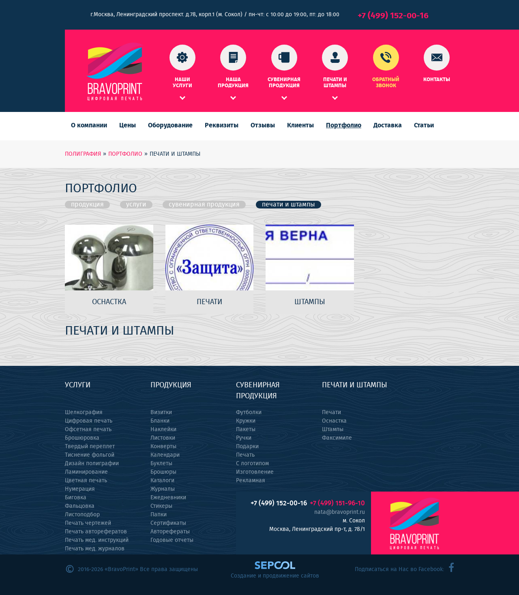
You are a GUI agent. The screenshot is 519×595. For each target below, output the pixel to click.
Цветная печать (86, 480)
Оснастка (334, 421)
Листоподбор (82, 515)
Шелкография (84, 412)
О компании (89, 125)
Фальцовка (79, 506)
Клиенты (300, 125)
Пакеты (245, 429)
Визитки (161, 412)
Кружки (245, 421)
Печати (331, 412)
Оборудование (170, 125)
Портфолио (343, 125)
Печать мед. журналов (94, 549)
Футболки (249, 412)
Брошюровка (82, 438)
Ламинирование (86, 472)
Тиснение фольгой (89, 455)
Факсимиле (337, 438)
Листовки (162, 438)
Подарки (247, 446)
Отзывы (263, 125)
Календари (165, 455)
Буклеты (161, 463)
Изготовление (255, 472)
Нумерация (80, 489)
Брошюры (163, 472)
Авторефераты (170, 532)
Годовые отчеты (171, 540)
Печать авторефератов (96, 532)
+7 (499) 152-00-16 (393, 15)
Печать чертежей (88, 523)
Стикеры (161, 506)
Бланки (159, 421)
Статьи (424, 125)
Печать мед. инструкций (97, 540)
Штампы (332, 429)
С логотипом (252, 463)
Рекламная (250, 480)
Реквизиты (221, 125)
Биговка (75, 497)
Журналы (162, 489)
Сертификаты (168, 523)
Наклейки (163, 429)
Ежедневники (168, 497)
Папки (158, 515)
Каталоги (162, 480)
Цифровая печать (88, 421)
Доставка (387, 125)
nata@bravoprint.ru (339, 512)
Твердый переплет (90, 446)
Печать (245, 455)
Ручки (243, 438)
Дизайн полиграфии (92, 463)
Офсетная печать (88, 429)
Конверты (163, 446)
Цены (127, 125)
